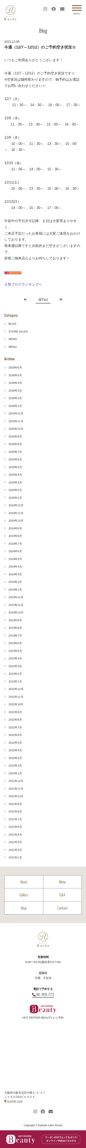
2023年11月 (15, 605)
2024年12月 (15, 505)
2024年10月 (15, 520)
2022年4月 (15, 750)
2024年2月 (15, 581)
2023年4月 (15, 658)
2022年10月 (15, 704)
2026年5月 (15, 375)
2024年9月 (15, 528)
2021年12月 (15, 781)
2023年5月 (15, 650)
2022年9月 (15, 712)
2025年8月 (15, 444)
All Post (43, 299)
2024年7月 (15, 543)
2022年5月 (15, 742)
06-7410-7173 (43, 994)
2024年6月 (15, 551)
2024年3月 (15, 574)
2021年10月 (15, 796)
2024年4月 (15, 566)
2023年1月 (15, 681)
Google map (13, 1101)
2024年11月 (15, 513)
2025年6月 (15, 459)
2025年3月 (15, 482)
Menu (62, 882)
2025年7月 (15, 451)
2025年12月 (15, 413)
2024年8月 (15, 536)
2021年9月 (15, 804)
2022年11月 (15, 696)
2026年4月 (15, 382)
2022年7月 (15, 727)
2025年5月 (15, 467)
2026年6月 (15, 367)
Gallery (23, 894)
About (23, 882)
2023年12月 (15, 597)
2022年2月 (15, 765)
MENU (12, 346)
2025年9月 (15, 436)
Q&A (62, 894)
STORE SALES (18, 331)
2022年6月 (15, 735)
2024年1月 (15, 589)
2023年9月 (15, 620)
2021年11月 (15, 788)
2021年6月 (15, 826)
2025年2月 (15, 490)
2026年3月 (15, 390)
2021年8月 (15, 811)
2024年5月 (15, 559)
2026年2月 (15, 398)
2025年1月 (15, 497)
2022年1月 (15, 773)
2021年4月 (15, 842)
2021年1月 (15, 857)
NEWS (12, 339)
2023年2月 (15, 673)
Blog (24, 908)
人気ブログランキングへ (23, 284)
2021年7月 (15, 819)
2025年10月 (15, 428)
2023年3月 (15, 666)
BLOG (12, 323)
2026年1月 (15, 406)
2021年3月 (15, 850)
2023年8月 (15, 627)
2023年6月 (15, 643)
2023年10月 (15, 612)
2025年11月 (15, 421)
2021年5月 (15, 834)
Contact (62, 908)
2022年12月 (15, 689)
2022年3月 (15, 758)
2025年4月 (15, 474)
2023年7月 (15, 635)
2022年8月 (15, 719)
